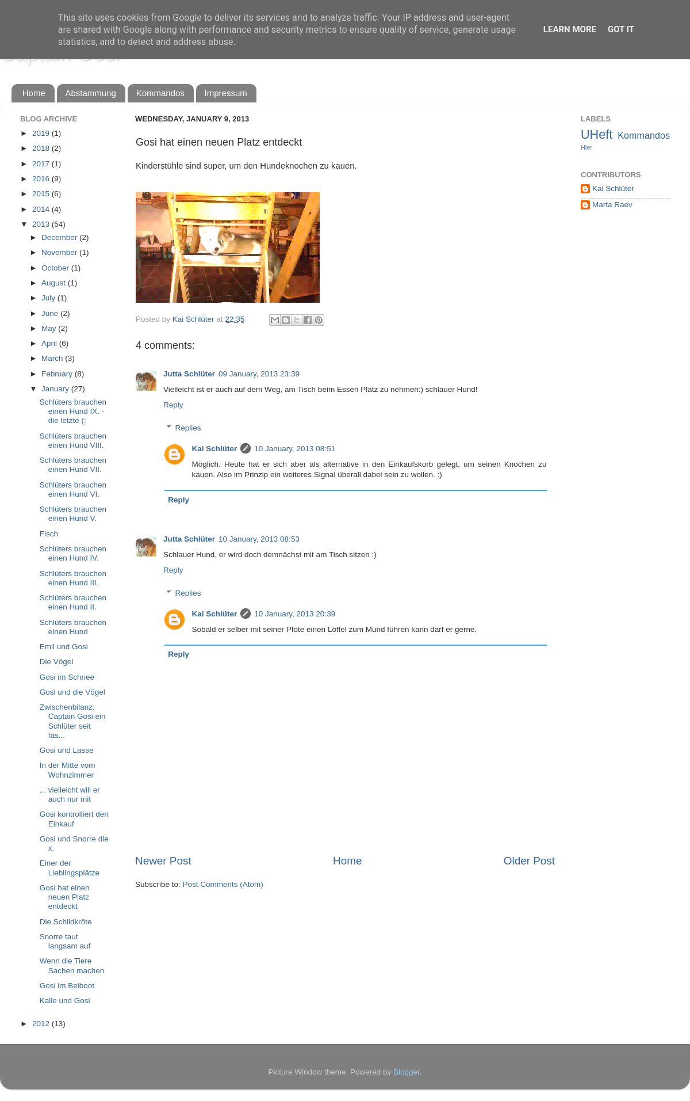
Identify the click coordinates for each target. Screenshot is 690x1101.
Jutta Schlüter (189, 373)
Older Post (529, 861)
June (50, 313)
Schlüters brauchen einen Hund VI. (73, 489)
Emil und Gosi (64, 646)
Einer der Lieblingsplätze (69, 868)
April (50, 343)
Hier (586, 147)
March (53, 358)
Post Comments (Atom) (223, 884)
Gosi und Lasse (67, 750)
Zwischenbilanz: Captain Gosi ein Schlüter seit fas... (73, 721)
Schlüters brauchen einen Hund (73, 627)
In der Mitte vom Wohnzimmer (67, 770)
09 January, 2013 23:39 (259, 373)
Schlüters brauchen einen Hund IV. (73, 553)
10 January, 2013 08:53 (259, 539)
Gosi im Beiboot (67, 985)
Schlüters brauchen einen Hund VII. (73, 465)
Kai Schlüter (214, 448)
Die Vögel (57, 661)
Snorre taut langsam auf (65, 941)
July (49, 298)
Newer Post (163, 861)
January (56, 388)
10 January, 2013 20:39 (294, 613)
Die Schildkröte (66, 921)
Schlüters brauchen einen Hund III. (73, 578)
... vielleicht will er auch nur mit (70, 794)
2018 (42, 148)
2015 (42, 193)
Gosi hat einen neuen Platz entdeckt (65, 896)
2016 (42, 178)
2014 (42, 209)
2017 (42, 163)
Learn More (569, 29)
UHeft (596, 134)
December (60, 237)
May (49, 328)
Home (33, 93)
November (60, 252)
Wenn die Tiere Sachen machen (72, 965)
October (56, 268)
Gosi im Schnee (67, 677)
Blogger (406, 1072)
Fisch (49, 533)
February (58, 373)
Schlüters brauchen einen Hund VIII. (73, 440)
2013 (42, 224)
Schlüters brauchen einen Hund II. (73, 602)
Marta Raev (612, 204)
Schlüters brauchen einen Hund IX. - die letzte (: (73, 411)
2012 (42, 1023)
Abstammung (91, 93)
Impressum (226, 93)
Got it (621, 29)
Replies (188, 428)
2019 (42, 133)
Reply (173, 405)
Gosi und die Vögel (72, 692)
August (54, 283)
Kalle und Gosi (65, 1000)
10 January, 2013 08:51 (294, 448)
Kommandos (160, 93)
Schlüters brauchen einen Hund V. (73, 514)
